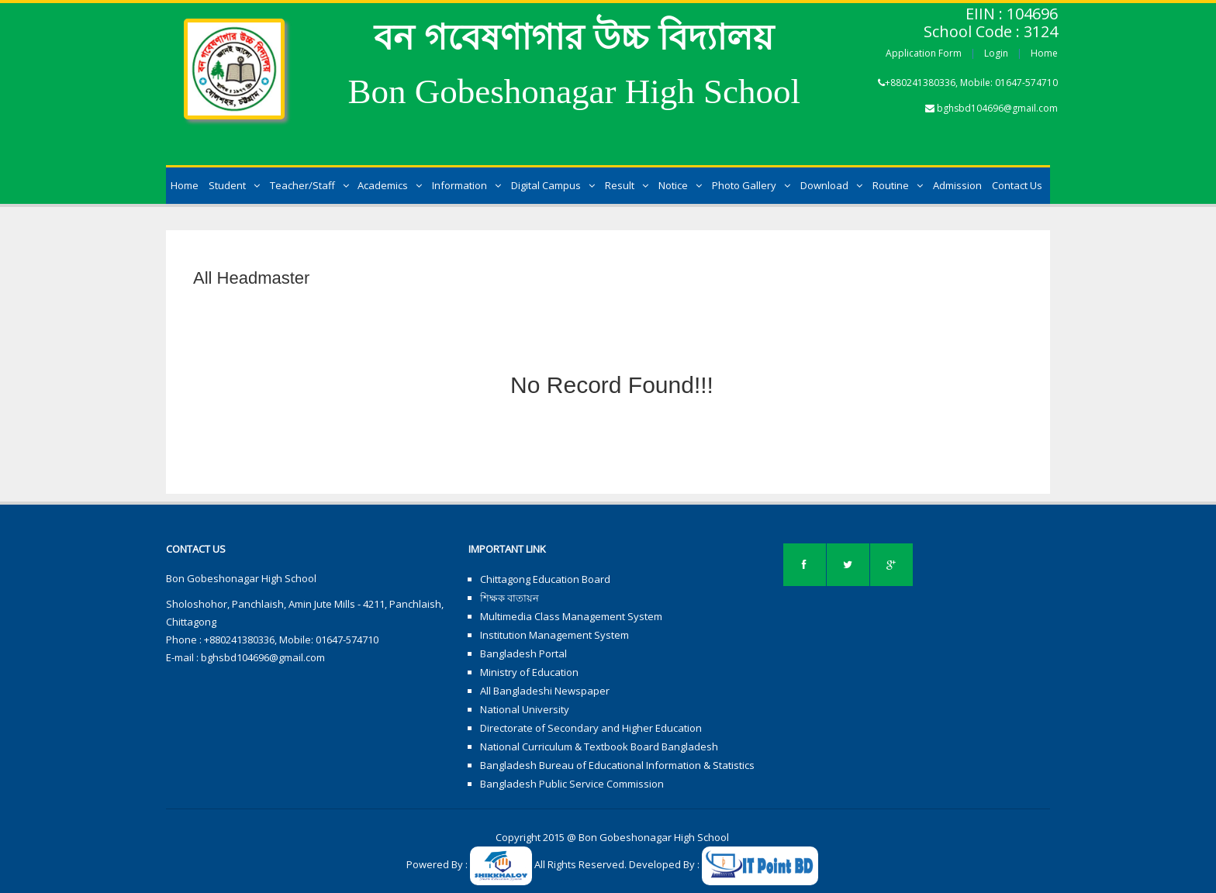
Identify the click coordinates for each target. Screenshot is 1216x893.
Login (996, 53)
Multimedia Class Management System (571, 616)
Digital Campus (553, 185)
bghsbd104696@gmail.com (997, 108)
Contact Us (1017, 185)
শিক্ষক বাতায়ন (509, 598)
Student (234, 185)
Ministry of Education (529, 672)
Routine (897, 185)
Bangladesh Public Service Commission (572, 784)
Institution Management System (554, 635)
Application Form (924, 53)
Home (1044, 53)
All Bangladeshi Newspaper (545, 691)
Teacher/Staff (309, 185)
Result (626, 185)
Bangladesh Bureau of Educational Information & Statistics (617, 765)
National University (524, 709)
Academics (390, 185)
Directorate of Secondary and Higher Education (591, 728)
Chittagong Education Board (545, 579)
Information (466, 185)
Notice (680, 185)
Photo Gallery (751, 185)
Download (831, 185)
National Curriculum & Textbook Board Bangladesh (599, 746)
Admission (957, 185)
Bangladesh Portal (523, 653)
